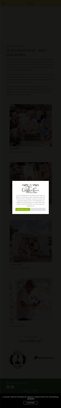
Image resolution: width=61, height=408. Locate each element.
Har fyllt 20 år (22, 209)
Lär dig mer (30, 398)
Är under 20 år (38, 209)
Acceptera (30, 403)
